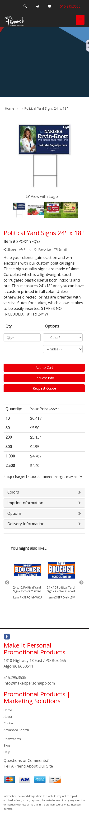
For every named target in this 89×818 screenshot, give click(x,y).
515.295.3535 (15, 677)
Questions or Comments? (26, 760)
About (8, 716)
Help (7, 752)
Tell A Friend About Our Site (28, 766)
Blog (7, 745)
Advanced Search (16, 730)
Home (8, 710)
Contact (9, 723)
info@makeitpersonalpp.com (29, 683)
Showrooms (12, 739)
